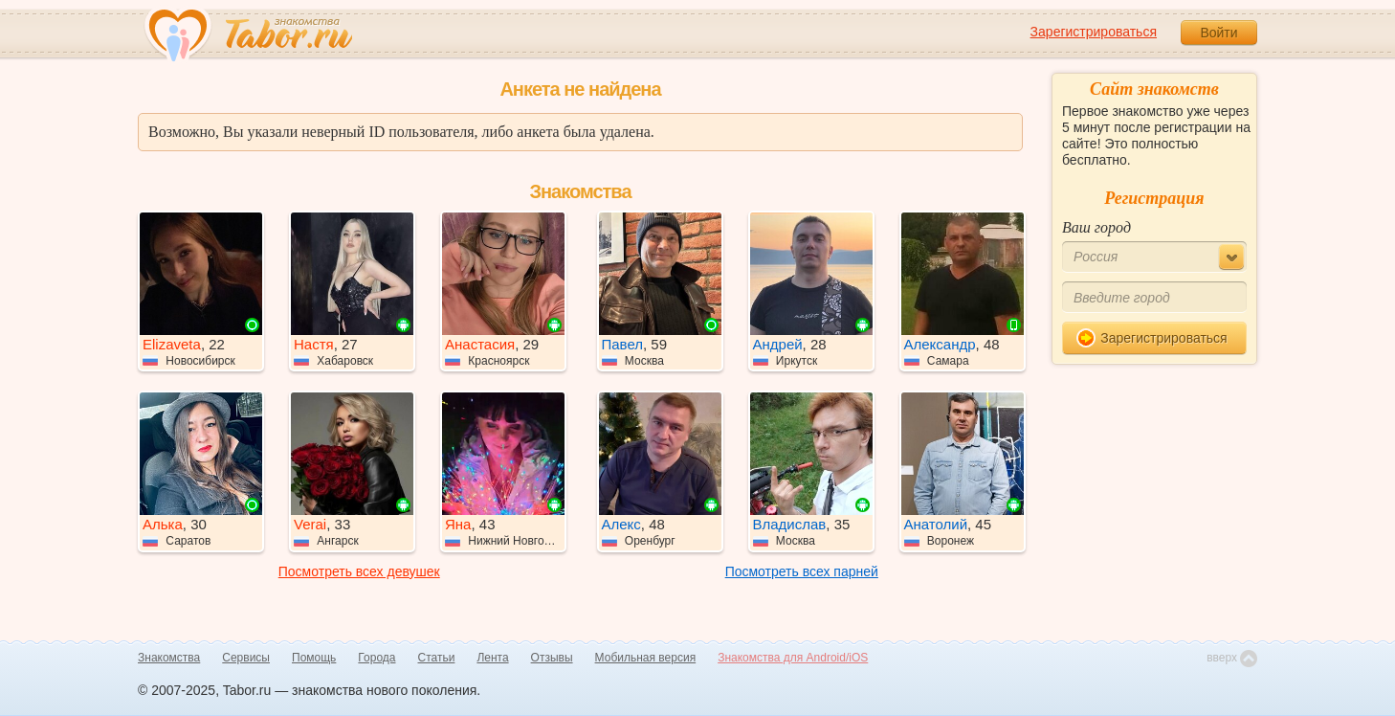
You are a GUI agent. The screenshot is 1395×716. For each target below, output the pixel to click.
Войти (1218, 32)
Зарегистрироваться (1093, 31)
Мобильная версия (646, 657)
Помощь (314, 657)
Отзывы (552, 657)
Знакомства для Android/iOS (793, 657)
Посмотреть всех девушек (359, 571)
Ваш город (1096, 227)
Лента (492, 657)
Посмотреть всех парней (801, 571)
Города (376, 657)
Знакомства (169, 657)
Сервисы (246, 657)
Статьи (436, 657)
